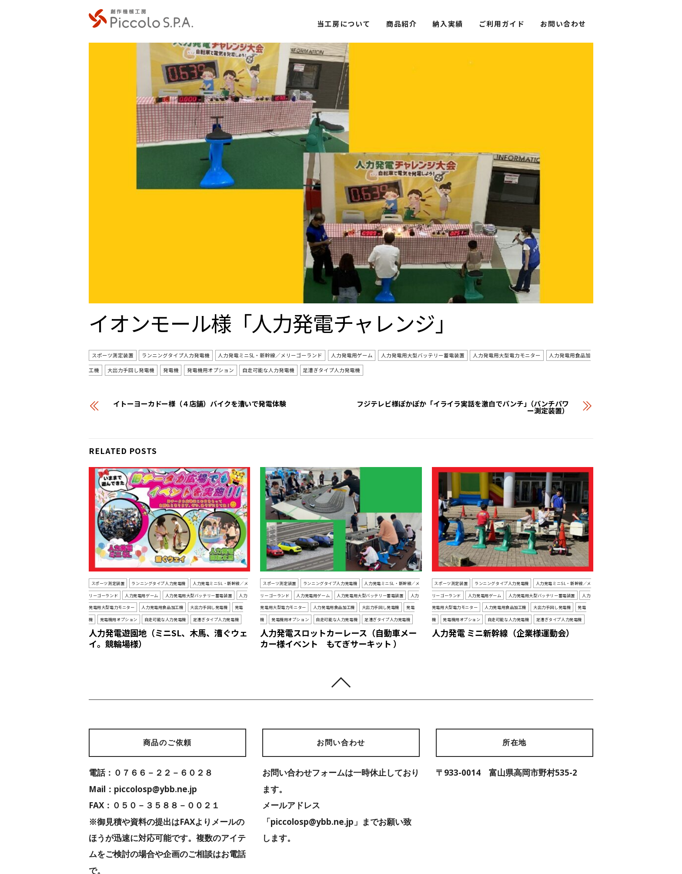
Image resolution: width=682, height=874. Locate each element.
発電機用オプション (210, 327)
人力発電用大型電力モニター (507, 312)
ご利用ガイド (502, 23)
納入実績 (447, 23)
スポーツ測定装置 (113, 312)
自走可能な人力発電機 (268, 327)
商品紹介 (401, 23)
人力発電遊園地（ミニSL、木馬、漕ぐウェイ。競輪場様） (168, 596)
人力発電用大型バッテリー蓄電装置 (423, 312)
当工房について (344, 23)
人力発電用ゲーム (352, 312)
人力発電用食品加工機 (162, 565)
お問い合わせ (563, 23)
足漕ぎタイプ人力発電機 (331, 327)
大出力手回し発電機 (130, 327)
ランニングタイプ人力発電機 (176, 312)
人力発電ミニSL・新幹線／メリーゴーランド (270, 312)
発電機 (171, 327)
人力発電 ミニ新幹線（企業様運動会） (503, 591)
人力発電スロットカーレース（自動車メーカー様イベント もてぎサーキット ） (338, 596)
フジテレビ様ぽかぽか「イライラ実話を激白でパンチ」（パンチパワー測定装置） (463, 365)
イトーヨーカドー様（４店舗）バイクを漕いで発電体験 (199, 361)
